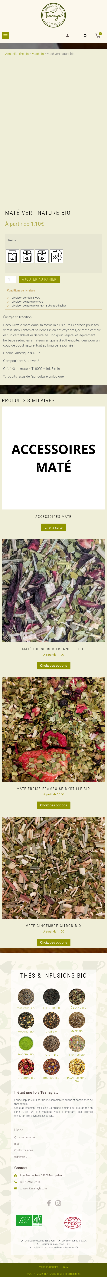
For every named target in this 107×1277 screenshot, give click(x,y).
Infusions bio (26, 1078)
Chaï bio (51, 1031)
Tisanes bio (77, 1055)
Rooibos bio (51, 1078)
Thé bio (23, 54)
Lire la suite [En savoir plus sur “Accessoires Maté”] (54, 527)
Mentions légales (48, 1266)
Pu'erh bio (51, 1055)
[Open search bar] (85, 35)
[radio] (12, 256)
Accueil (10, 54)
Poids (12, 240)
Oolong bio (26, 1031)
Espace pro (20, 1156)
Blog (17, 1143)
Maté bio (38, 54)
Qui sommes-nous (24, 1137)
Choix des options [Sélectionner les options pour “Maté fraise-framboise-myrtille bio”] (53, 805)
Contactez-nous (23, 1150)
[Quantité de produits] (10, 279)
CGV (65, 1266)
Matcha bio (26, 1054)
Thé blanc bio (76, 1008)
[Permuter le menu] (5, 35)
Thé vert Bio (26, 1008)
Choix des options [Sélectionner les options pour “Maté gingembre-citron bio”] (53, 942)
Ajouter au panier (39, 279)
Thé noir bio (51, 1008)
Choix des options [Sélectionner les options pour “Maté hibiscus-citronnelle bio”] (53, 666)
